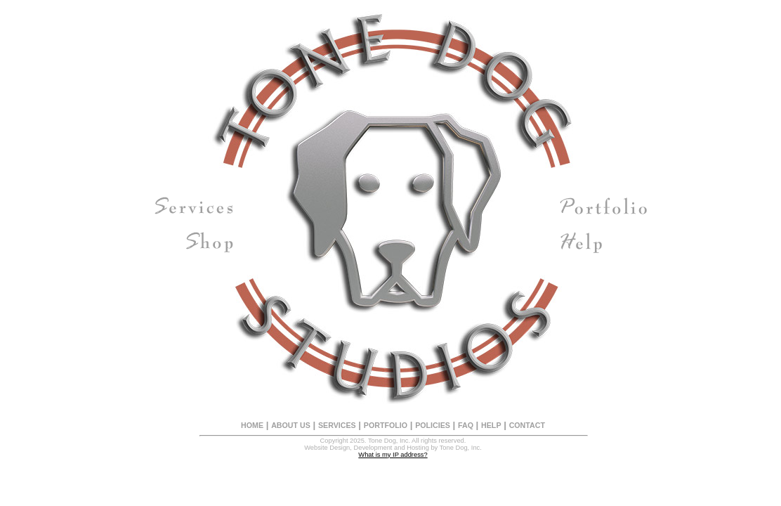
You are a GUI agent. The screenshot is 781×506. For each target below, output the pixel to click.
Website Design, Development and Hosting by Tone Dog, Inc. (393, 447)
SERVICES (337, 425)
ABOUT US (290, 425)
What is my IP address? (392, 454)
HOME (252, 425)
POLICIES (432, 425)
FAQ (465, 425)
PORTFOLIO (385, 425)
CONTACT (527, 425)
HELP (491, 425)
